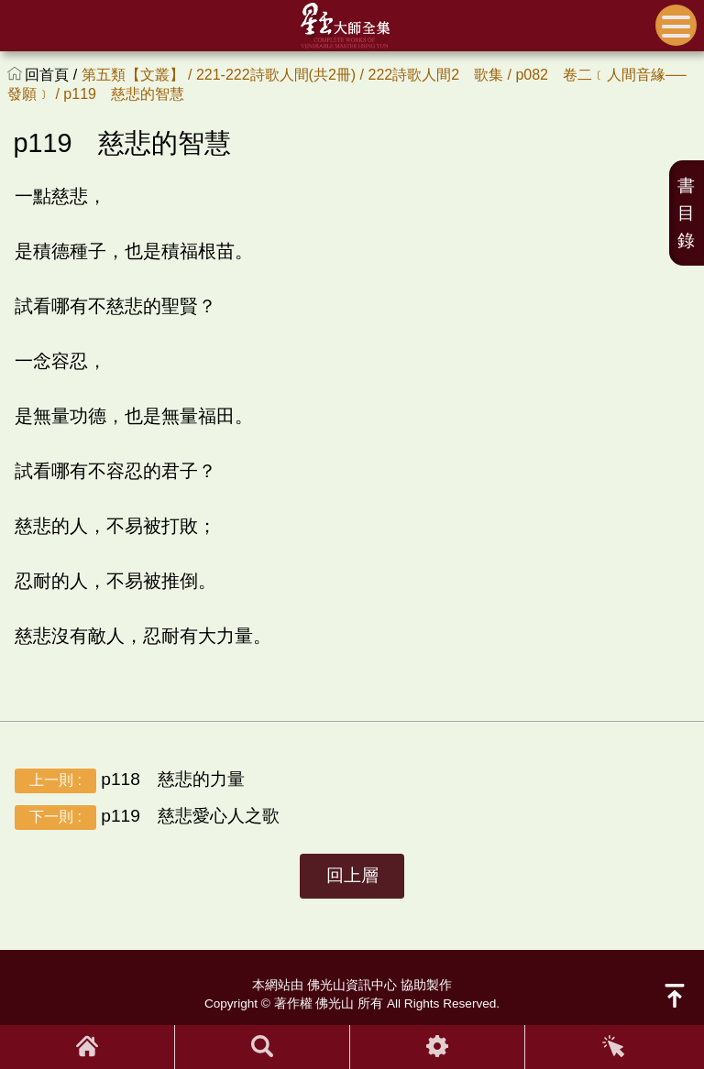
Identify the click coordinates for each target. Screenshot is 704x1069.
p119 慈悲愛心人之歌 (147, 816)
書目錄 (686, 213)
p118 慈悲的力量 (130, 780)
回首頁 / (53, 74)
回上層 (352, 875)
